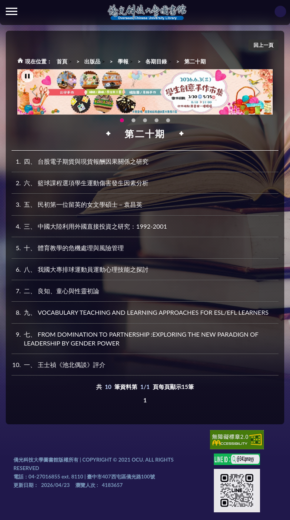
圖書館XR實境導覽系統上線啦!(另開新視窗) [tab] (145, 121)
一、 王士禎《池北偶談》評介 (58, 364)
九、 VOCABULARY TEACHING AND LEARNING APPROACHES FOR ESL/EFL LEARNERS (140, 312)
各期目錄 (156, 61)
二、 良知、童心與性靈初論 (55, 290)
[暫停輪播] (27, 76)
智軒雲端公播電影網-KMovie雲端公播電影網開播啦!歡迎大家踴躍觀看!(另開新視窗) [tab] (156, 121)
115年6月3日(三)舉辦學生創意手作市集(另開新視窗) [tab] (122, 121)
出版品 (92, 61)
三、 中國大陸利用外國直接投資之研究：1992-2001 (89, 226)
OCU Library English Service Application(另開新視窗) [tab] (133, 121)
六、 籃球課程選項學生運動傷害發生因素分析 (80, 182)
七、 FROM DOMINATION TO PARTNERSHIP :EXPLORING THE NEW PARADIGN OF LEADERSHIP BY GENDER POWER (135, 338)
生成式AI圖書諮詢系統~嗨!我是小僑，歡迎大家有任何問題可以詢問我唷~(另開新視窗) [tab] (168, 121)
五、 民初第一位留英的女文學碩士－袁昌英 (77, 204)
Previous (34, 92)
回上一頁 (263, 45)
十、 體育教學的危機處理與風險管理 (68, 247)
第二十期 (195, 61)
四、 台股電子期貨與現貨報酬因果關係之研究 (80, 161)
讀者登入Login (280, 11)
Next (257, 92)
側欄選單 (11, 11)
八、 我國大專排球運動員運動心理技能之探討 (80, 269)
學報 (123, 61)
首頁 (62, 61)
